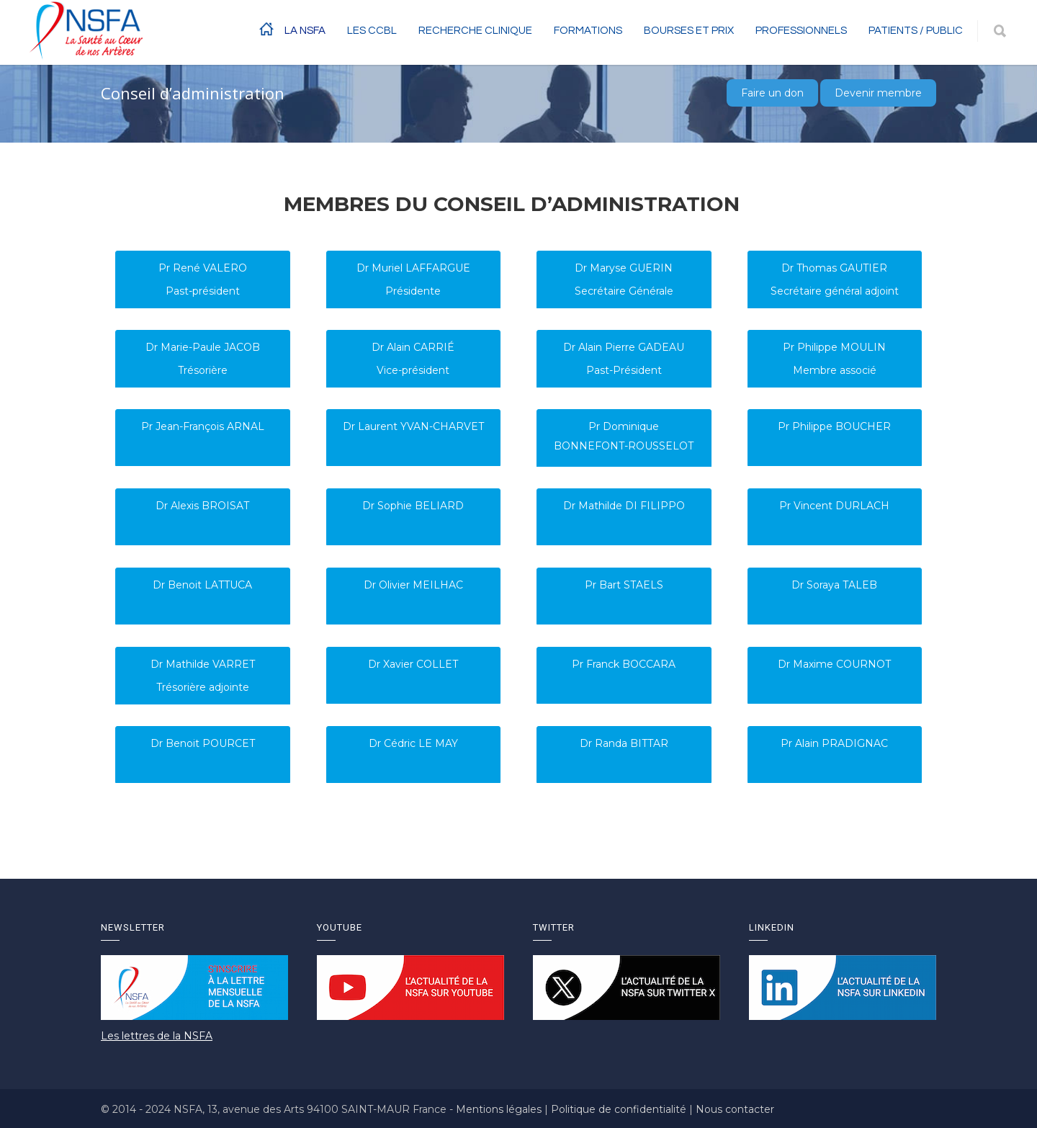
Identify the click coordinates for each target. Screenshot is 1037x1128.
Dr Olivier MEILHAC (413, 584)
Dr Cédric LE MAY (413, 743)
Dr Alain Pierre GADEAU (623, 347)
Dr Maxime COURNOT (834, 664)
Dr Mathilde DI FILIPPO (624, 505)
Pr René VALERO (202, 267)
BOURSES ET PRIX (689, 30)
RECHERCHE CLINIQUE (475, 30)
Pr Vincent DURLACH (834, 505)
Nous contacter (735, 1109)
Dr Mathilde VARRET (203, 664)
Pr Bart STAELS (624, 584)
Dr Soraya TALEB (834, 584)
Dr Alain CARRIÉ (413, 347)
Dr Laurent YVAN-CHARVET (413, 426)
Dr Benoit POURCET (203, 743)
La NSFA (305, 30)
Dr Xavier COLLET (413, 664)
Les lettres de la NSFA (156, 1035)
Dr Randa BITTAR (624, 743)
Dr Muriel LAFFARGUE (413, 267)
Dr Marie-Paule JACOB (202, 347)
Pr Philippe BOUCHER (834, 426)
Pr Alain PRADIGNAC (834, 743)
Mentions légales (500, 1109)
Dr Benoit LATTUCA (202, 584)
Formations (588, 30)
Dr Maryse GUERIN (624, 267)
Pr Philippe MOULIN (834, 347)
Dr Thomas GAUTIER (834, 267)
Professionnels (801, 30)
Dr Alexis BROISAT (202, 505)
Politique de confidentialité (620, 1109)
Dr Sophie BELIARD (413, 505)
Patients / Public (915, 30)
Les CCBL (372, 30)
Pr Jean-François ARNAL (202, 426)
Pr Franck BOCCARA (623, 664)
